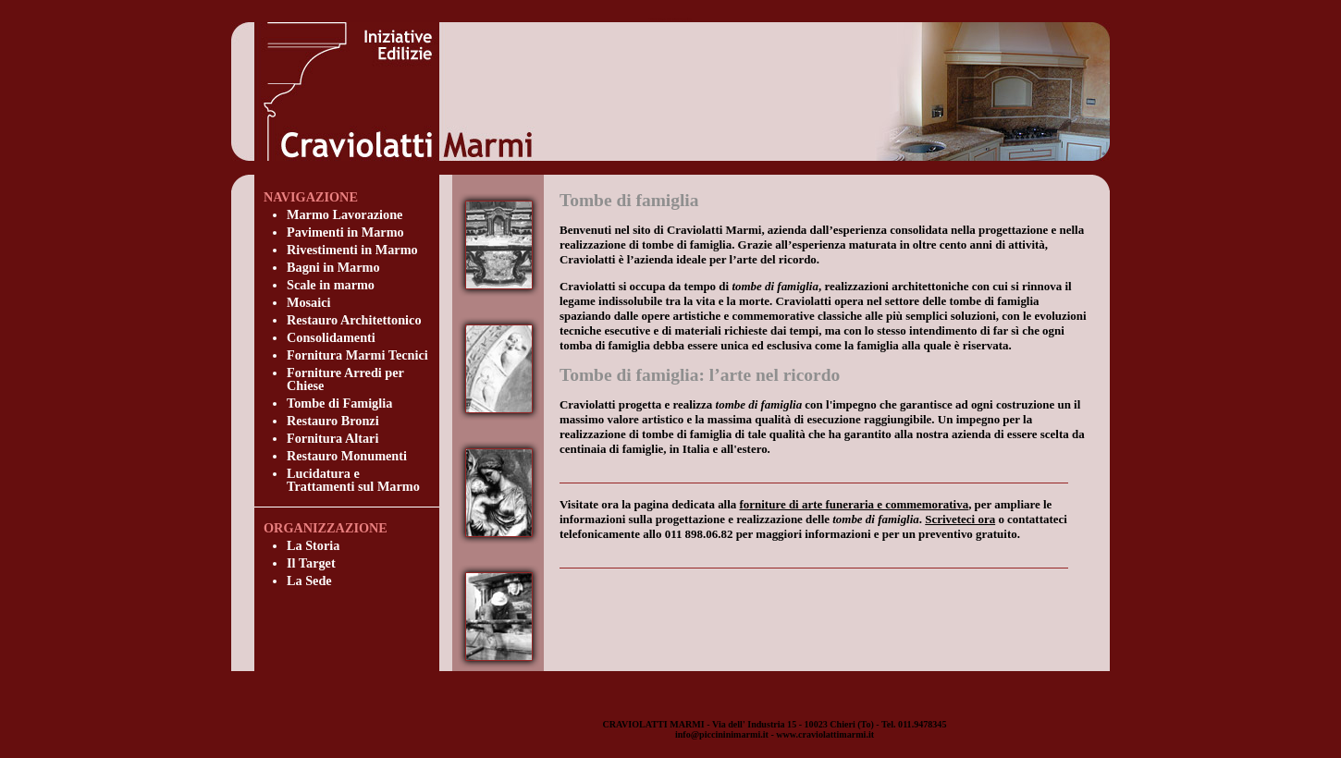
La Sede (309, 580)
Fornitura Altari (332, 438)
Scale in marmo (331, 284)
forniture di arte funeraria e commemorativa (854, 504)
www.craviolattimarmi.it (825, 734)
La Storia (313, 545)
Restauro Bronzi (333, 420)
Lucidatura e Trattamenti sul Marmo (353, 480)
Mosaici (309, 302)
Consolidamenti (331, 337)
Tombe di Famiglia (339, 403)
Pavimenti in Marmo (345, 232)
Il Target (311, 563)
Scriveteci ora (960, 519)
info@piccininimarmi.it (722, 734)
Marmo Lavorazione (344, 214)
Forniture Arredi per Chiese (345, 379)
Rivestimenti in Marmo (352, 249)
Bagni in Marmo (333, 267)
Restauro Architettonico (354, 319)
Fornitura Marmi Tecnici (357, 355)
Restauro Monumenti (347, 455)
